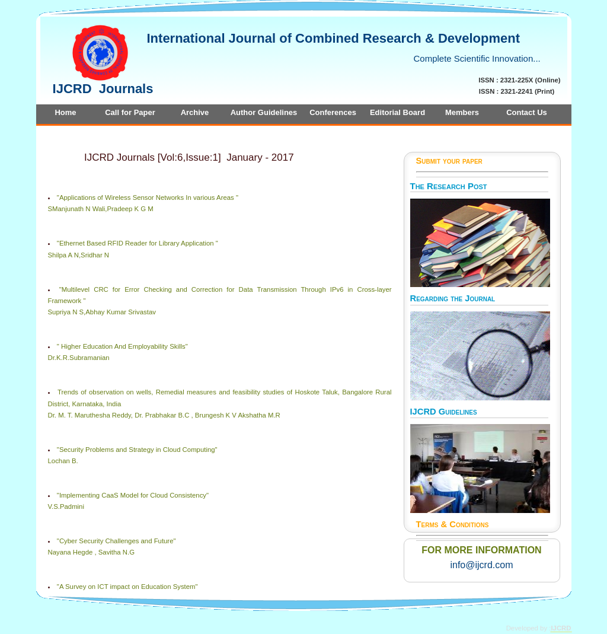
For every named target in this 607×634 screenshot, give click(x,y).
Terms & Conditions (452, 524)
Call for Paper (130, 112)
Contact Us (526, 112)
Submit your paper (449, 160)
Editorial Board (397, 112)
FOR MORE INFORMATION (481, 550)
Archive (195, 112)
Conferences (332, 112)
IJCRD (561, 628)
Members (462, 112)
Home (65, 112)
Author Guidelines (264, 112)
